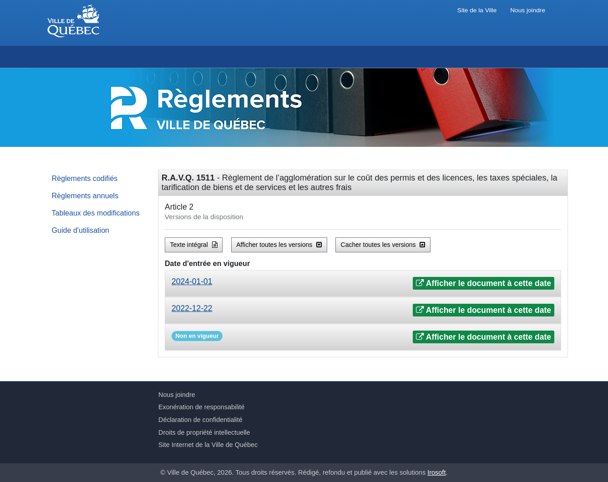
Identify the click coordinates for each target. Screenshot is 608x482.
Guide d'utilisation (81, 230)
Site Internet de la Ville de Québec (208, 444)
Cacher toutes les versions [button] (383, 244)
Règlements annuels (85, 195)
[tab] (363, 283)
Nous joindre (527, 10)
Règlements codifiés (85, 178)
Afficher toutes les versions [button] (279, 244)
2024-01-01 (192, 281)
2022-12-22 (192, 308)
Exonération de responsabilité (201, 407)
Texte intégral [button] (194, 244)
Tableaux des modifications (96, 213)
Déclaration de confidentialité (200, 419)
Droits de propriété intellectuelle (204, 432)
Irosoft (436, 472)
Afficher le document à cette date (483, 283)
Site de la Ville (477, 10)
